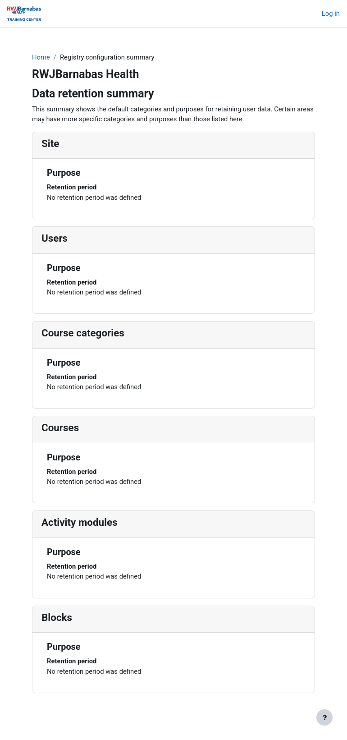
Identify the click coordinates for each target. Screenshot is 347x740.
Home (41, 57)
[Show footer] (324, 717)
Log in (331, 13)
